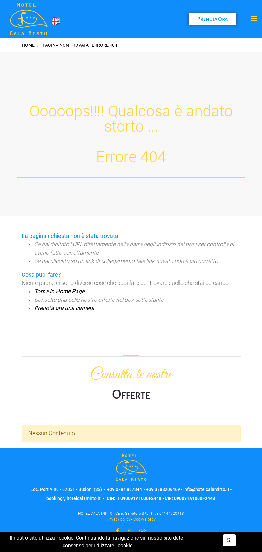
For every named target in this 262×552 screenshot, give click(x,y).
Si (229, 540)
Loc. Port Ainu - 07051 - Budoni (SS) (66, 489)
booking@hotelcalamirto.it (73, 498)
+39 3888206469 (163, 489)
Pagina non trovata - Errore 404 (80, 45)
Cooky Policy (144, 519)
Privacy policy (119, 519)
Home (28, 45)
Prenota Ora (212, 19)
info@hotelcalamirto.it (206, 489)
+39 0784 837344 (124, 489)
